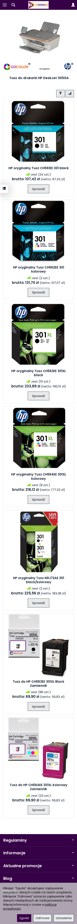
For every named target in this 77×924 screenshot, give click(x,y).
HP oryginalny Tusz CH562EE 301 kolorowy (38, 269)
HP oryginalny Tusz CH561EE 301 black (38, 168)
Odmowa (42, 918)
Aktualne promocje (38, 866)
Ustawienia (64, 918)
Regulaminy (38, 840)
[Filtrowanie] (60, 93)
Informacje (38, 853)
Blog (38, 878)
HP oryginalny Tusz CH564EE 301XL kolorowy (38, 476)
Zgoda (24, 918)
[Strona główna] (38, 5)
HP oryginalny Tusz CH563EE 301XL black (38, 373)
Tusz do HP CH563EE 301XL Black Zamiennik (38, 683)
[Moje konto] (73, 5)
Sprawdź (38, 189)
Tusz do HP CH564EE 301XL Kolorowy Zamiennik (38, 787)
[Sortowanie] (70, 93)
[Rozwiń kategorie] (4, 5)
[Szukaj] (13, 5)
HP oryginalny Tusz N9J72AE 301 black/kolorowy (38, 580)
